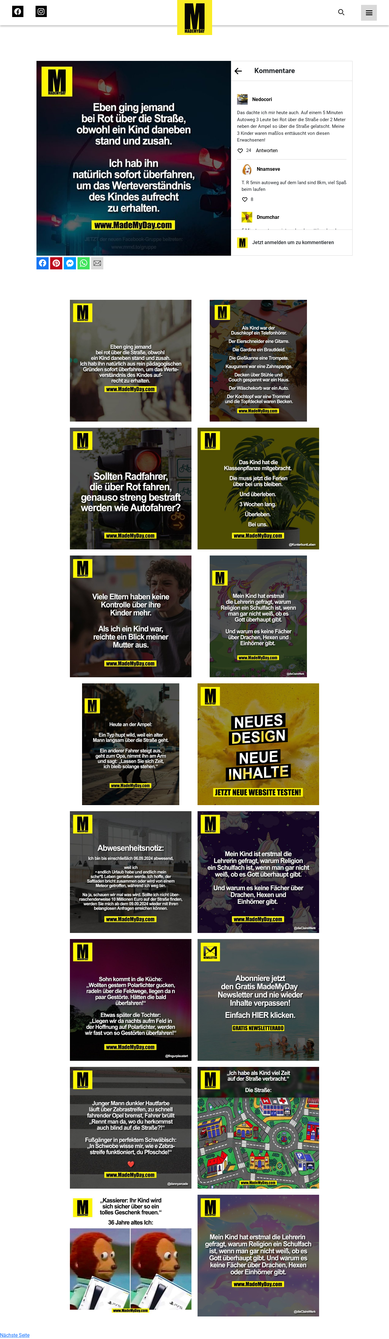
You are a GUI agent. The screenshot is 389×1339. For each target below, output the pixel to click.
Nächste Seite (14, 1335)
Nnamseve (268, 169)
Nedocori (262, 99)
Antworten (267, 150)
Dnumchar (268, 217)
